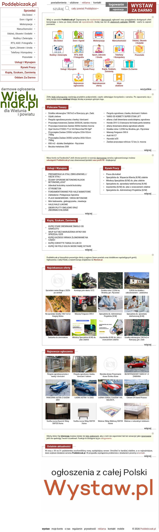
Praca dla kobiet (113, 174)
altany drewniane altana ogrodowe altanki (125, 126)
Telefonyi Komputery (119, 56)
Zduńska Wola (25, 525)
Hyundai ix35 (112, 138)
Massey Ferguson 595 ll (117, 132)
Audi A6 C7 (112, 135)
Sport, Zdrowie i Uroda (21, 47)
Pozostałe (139, 55)
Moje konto (57, 528)
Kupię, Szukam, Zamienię (109, 70)
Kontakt (111, 528)
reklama (86, 2)
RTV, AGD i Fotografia (21, 43)
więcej (147, 150)
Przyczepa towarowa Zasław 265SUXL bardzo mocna (72, 123)
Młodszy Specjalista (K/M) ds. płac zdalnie (125, 180)
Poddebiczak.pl (148, 528)
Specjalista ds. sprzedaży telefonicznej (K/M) (126, 184)
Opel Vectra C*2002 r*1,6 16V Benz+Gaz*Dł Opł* (70, 129)
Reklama (102, 528)
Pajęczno (28, 504)
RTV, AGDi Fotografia (78, 56)
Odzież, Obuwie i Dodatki (19, 33)
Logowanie (116, 4)
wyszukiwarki (87, 22)
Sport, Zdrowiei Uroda (98, 56)
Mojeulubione (119, 84)
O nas (67, 528)
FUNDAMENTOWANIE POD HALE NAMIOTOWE (69, 192)
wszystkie (145, 89)
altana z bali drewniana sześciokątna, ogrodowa (128, 119)
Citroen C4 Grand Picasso (137, 398)
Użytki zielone (54, 116)
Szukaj (67, 8)
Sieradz (29, 508)
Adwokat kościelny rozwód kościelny (64, 185)
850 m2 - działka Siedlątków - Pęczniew (66, 143)
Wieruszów (27, 521)
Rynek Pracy (88, 69)
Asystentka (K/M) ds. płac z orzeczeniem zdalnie (128, 187)
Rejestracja (118, 9)
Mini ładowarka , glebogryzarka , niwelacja (67, 201)
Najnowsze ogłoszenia (79, 84)
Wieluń (29, 518)
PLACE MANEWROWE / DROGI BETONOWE (67, 198)
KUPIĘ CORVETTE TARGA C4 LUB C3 (64, 243)
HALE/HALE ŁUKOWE (58, 204)
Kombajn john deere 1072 (84, 290)
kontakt (97, 2)
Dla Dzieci (58, 41)
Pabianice (27, 501)
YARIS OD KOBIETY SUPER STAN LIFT (124, 116)
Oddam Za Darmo (129, 69)
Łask (30, 487)
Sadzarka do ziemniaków (58, 337)
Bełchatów (27, 484)
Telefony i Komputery (21, 52)
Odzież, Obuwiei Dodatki (139, 41)
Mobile (120, 528)
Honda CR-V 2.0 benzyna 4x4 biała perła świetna (128, 123)
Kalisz (29, 494)
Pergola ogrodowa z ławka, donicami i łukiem (127, 113)
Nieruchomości (119, 41)
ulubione (74, 2)
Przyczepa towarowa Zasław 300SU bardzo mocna (71, 126)
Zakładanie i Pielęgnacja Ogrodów (63, 195)
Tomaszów (27, 511)
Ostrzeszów (27, 497)
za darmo (142, 8)
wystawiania (95, 20)
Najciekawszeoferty (99, 84)
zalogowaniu (106, 438)
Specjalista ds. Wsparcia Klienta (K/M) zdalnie (127, 177)
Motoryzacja (98, 41)
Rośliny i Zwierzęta (58, 55)
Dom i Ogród (78, 41)
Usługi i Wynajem (68, 69)
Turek (29, 515)
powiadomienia (58, 2)
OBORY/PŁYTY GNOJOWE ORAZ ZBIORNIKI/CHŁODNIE (63, 208)
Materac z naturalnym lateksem (136, 421)
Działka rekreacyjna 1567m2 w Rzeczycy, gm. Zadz (71, 113)
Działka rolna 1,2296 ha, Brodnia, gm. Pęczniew (128, 129)
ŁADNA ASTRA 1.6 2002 (84, 398)
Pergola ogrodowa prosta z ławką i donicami (68, 119)
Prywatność (90, 528)
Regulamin (77, 528)
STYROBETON (54, 188)
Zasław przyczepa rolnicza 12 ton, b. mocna (126, 142)
